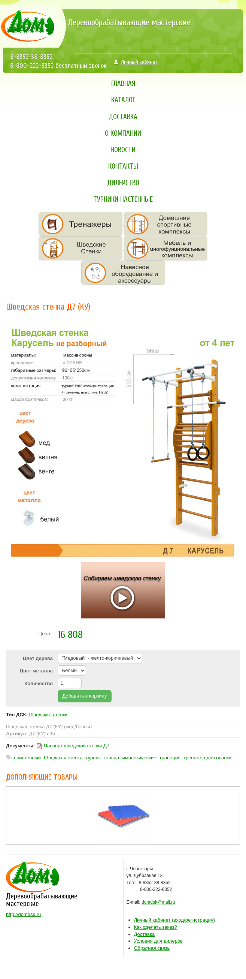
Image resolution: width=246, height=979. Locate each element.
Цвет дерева (38, 658)
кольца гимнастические (129, 757)
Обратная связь (152, 948)
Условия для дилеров (158, 941)
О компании (123, 133)
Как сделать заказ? (155, 927)
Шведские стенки (48, 714)
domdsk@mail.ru (158, 902)
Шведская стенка (63, 757)
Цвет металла (36, 671)
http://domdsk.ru (23, 914)
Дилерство (123, 183)
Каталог (123, 100)
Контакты (123, 166)
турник (93, 757)
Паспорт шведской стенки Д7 (76, 745)
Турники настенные (123, 199)
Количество (38, 683)
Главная (123, 83)
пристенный (27, 757)
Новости (123, 150)
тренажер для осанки (207, 757)
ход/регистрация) (174, 920)
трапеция (170, 757)
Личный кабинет (135, 62)
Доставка (123, 117)
